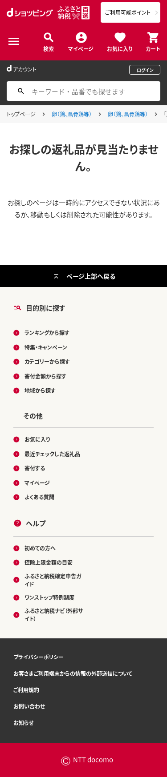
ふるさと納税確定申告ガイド (52, 580)
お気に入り (119, 48)
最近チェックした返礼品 (52, 454)
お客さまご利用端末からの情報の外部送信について (72, 673)
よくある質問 (39, 497)
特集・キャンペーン (45, 347)
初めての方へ (40, 548)
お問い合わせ (29, 706)
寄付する (34, 468)
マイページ (81, 48)
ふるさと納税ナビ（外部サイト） (53, 614)
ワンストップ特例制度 (49, 597)
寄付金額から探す (45, 376)
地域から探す (40, 390)
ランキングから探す (46, 332)
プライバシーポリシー (38, 657)
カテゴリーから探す (47, 361)
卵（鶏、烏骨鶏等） (72, 114)
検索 (48, 48)
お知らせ (23, 722)
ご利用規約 (26, 689)
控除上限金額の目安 (48, 562)
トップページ (21, 114)
